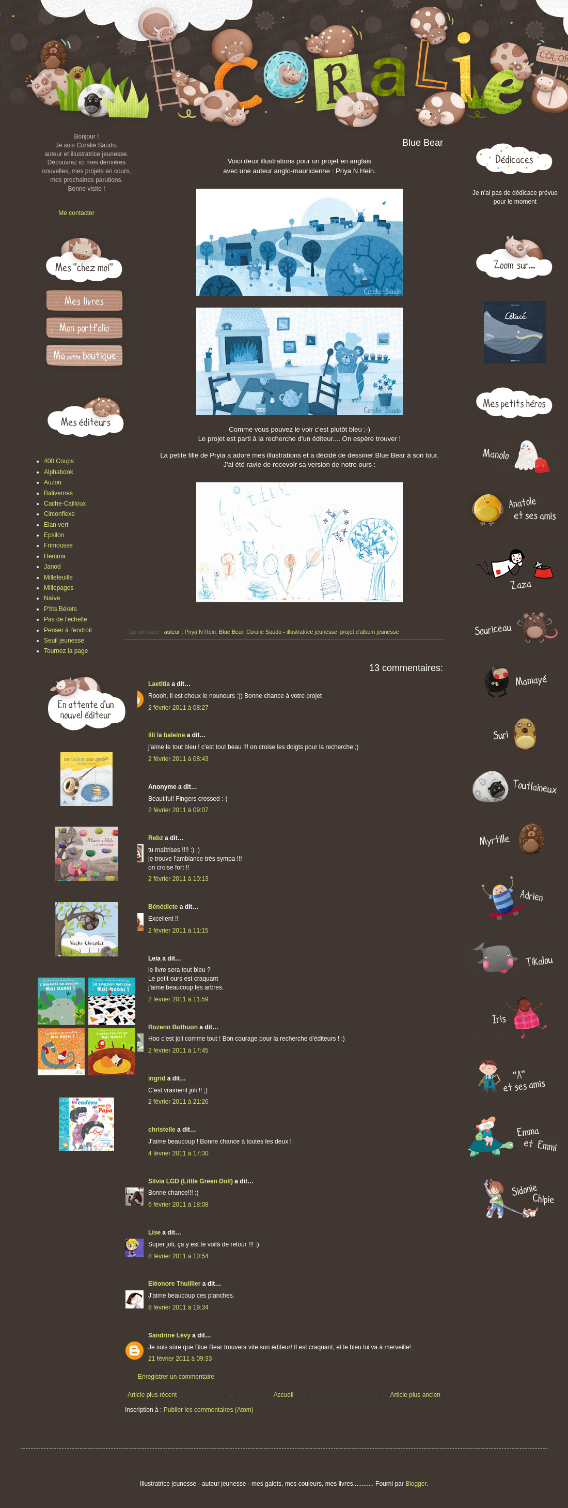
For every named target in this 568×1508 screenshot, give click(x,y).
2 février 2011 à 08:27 (178, 707)
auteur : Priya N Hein (190, 632)
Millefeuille (58, 577)
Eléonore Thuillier (174, 1283)
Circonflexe (59, 513)
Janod (52, 566)
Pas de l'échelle (65, 619)
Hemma (55, 556)
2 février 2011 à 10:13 (178, 878)
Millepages (58, 587)
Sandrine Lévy (169, 1335)
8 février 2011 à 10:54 (178, 1256)
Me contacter (76, 213)
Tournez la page (66, 650)
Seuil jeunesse (64, 640)
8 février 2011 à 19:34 (178, 1307)
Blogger (416, 1483)
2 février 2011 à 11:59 (178, 999)
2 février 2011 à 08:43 (178, 759)
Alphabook (58, 472)
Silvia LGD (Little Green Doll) (190, 1181)
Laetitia (159, 684)
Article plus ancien (415, 1394)
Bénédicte (163, 906)
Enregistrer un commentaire (176, 1376)
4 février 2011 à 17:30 (178, 1153)
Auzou (52, 482)
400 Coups (59, 461)
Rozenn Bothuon (173, 1027)
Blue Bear (231, 632)
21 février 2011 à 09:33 (180, 1358)
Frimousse (58, 545)
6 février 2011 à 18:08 (178, 1204)
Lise (154, 1232)
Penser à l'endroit (68, 630)
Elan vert (56, 524)
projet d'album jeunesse (369, 632)
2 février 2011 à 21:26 (178, 1101)
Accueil (284, 1394)
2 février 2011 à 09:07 (178, 810)
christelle (162, 1129)
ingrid (156, 1078)
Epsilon (54, 535)
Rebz (155, 838)
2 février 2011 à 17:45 (178, 1050)
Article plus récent (152, 1394)
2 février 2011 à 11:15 (178, 930)
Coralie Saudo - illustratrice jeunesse (291, 632)
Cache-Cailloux (65, 503)
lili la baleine (166, 735)
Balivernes (58, 493)
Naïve (52, 598)
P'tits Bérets (60, 609)
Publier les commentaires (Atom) (209, 1409)
